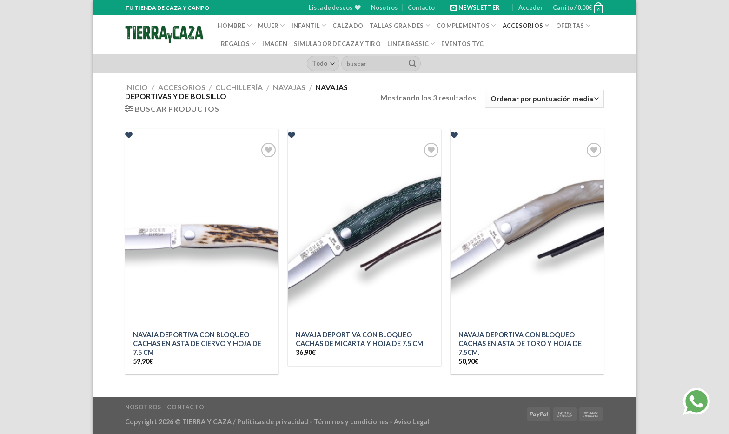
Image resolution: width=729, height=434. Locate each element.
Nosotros (384, 7)
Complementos (466, 25)
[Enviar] (412, 64)
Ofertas (573, 25)
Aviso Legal (411, 422)
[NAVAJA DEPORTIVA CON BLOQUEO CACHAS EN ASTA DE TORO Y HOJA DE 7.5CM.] (527, 232)
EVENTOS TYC (462, 43)
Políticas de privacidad (272, 422)
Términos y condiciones (352, 422)
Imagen (274, 43)
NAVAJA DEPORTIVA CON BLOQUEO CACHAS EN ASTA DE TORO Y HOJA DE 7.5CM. (520, 343)
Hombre (235, 25)
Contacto (421, 7)
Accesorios (526, 25)
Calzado (347, 25)
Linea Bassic (411, 43)
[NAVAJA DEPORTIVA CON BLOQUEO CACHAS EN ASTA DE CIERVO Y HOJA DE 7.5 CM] (201, 232)
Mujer (271, 25)
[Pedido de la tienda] (544, 99)
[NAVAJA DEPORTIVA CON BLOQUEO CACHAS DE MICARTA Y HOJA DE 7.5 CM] (364, 232)
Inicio (136, 87)
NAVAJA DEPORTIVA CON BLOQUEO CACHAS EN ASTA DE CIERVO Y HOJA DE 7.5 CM (197, 343)
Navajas (289, 87)
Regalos (238, 43)
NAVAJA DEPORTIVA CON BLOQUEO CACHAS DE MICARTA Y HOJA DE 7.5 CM (359, 339)
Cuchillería (239, 87)
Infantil (309, 25)
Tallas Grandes (400, 25)
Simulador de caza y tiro (337, 43)
